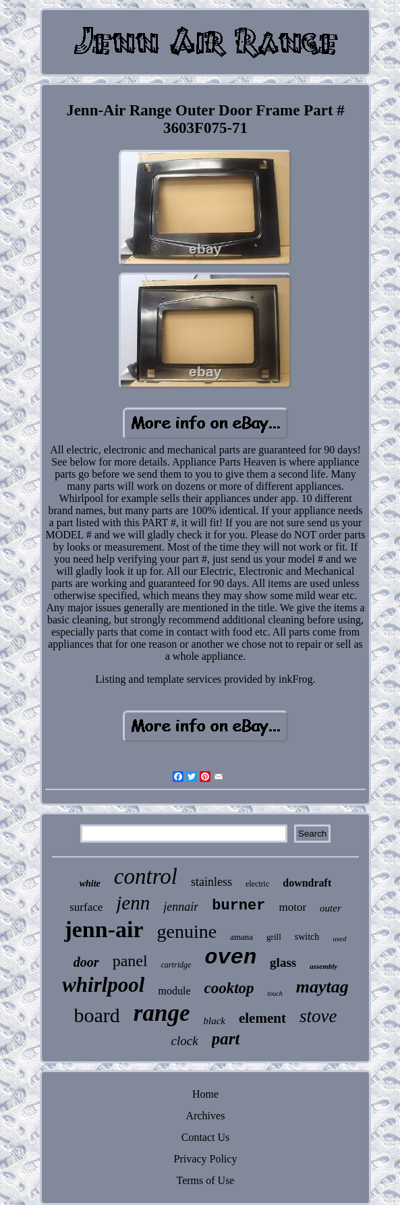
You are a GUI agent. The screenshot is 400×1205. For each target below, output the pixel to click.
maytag (322, 987)
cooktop (229, 988)
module (174, 991)
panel (130, 961)
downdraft (307, 883)
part (226, 1039)
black (214, 1020)
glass (283, 962)
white (90, 883)
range (162, 1013)
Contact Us (205, 1137)
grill (273, 937)
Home (205, 1094)
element (262, 1018)
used (339, 938)
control (145, 876)
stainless (211, 882)
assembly (323, 966)
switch (307, 937)
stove (318, 1016)
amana (241, 937)
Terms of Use (206, 1180)
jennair (180, 907)
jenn (133, 903)
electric (257, 884)
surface (86, 907)
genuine (187, 931)
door (86, 962)
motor (292, 907)
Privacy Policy (205, 1159)
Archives (205, 1115)
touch (275, 993)
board (97, 1015)
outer (330, 908)
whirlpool (103, 985)
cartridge (176, 965)
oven (230, 957)
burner (238, 905)
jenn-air (103, 929)
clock (184, 1041)
